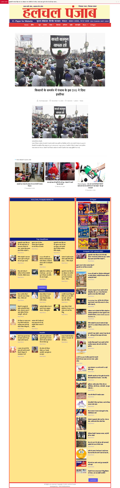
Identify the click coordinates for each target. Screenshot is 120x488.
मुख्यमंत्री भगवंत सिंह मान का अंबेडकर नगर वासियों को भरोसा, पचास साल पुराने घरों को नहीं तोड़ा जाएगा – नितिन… (67, 275)
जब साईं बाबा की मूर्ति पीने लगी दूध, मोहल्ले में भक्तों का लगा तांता (60, 183)
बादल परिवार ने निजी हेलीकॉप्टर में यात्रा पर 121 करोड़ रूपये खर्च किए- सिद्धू (68, 309)
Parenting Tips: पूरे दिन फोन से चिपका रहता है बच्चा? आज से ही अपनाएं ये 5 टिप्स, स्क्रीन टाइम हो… (98, 302)
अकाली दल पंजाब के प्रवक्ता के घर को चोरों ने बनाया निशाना (30, 185)
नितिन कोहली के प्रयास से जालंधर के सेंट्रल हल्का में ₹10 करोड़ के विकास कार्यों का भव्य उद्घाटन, (98, 325)
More (85, 25)
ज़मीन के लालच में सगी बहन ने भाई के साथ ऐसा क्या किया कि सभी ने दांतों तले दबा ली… (98, 452)
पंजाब (51, 25)
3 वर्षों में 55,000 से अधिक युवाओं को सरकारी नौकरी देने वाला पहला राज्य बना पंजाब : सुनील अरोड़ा (87, 359)
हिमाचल (58, 25)
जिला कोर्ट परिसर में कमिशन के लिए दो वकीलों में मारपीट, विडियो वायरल (24, 273)
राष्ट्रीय (71, 25)
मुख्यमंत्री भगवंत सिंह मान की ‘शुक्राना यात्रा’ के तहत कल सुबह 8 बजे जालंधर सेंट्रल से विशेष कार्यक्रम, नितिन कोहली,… (60, 246)
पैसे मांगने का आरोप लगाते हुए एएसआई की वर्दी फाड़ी (98, 463)
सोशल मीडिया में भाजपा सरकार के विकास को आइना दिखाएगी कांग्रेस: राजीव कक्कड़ (45, 297)
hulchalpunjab (43, 101)
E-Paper (93, 25)
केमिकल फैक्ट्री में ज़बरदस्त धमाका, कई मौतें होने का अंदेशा (98, 434)
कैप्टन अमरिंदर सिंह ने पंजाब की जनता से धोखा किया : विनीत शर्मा (23, 296)
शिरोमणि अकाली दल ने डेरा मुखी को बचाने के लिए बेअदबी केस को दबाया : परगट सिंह (98, 377)
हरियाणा (65, 25)
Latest (76, 101)
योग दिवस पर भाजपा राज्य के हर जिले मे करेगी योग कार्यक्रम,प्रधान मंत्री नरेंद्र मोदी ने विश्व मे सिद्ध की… (24, 323)
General (69, 101)
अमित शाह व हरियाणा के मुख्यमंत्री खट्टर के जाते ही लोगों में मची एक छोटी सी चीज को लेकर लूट (45, 339)
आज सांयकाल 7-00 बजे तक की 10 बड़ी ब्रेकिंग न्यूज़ (97, 368)
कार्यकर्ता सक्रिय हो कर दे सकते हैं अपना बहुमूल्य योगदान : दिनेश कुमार (46, 308)
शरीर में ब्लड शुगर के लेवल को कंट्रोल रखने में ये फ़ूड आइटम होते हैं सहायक (24, 338)
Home (26, 25)
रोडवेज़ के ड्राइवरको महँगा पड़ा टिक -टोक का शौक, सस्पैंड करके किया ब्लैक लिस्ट (98, 420)
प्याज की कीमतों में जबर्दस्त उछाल (96, 394)
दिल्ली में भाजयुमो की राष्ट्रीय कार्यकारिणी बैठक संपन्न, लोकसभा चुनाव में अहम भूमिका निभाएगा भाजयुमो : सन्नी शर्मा (23, 310)
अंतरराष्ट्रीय (77, 25)
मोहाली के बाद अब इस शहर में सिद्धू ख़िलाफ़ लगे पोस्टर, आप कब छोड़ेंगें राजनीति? (98, 472)
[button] (51, 25)
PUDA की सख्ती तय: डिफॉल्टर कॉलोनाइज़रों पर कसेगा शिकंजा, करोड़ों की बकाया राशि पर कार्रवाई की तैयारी (46, 261)
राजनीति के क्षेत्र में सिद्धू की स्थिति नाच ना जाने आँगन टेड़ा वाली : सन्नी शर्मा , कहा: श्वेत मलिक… (68, 297)
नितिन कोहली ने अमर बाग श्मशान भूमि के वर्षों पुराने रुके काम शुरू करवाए (24, 259)
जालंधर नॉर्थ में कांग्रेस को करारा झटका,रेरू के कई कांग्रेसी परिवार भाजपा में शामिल (37, 323)
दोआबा (45, 25)
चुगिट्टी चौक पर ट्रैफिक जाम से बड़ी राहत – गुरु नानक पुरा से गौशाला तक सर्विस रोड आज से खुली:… (46, 274)
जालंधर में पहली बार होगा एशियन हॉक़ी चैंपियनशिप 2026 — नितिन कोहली (67, 259)
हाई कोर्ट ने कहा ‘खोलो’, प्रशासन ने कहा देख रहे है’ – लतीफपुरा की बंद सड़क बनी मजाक (99, 334)
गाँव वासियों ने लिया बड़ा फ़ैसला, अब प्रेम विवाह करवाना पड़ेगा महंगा (99, 403)
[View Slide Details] (93, 225)
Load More (42, 287)
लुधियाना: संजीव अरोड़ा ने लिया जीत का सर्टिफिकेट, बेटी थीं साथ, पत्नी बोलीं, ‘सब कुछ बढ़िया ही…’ (99, 386)
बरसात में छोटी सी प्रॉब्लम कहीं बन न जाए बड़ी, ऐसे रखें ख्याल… (68, 338)
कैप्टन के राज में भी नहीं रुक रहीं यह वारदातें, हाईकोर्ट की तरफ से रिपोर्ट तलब (98, 443)
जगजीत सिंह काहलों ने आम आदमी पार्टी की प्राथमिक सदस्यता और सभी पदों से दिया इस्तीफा (98, 344)
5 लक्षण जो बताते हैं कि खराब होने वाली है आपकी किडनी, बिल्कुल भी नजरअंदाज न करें (24, 351)
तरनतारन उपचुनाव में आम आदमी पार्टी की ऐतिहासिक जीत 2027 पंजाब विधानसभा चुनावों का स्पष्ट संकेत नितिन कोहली (98, 292)
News (81, 101)
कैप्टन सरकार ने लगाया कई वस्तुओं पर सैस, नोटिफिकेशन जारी (98, 412)
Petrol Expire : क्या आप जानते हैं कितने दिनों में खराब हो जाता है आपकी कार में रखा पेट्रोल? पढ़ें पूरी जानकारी (90, 186)
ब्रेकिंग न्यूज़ (36, 25)
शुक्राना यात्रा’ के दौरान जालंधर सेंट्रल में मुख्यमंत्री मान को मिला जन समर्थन (37, 244)
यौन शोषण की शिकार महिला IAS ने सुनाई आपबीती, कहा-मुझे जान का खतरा (45, 351)
